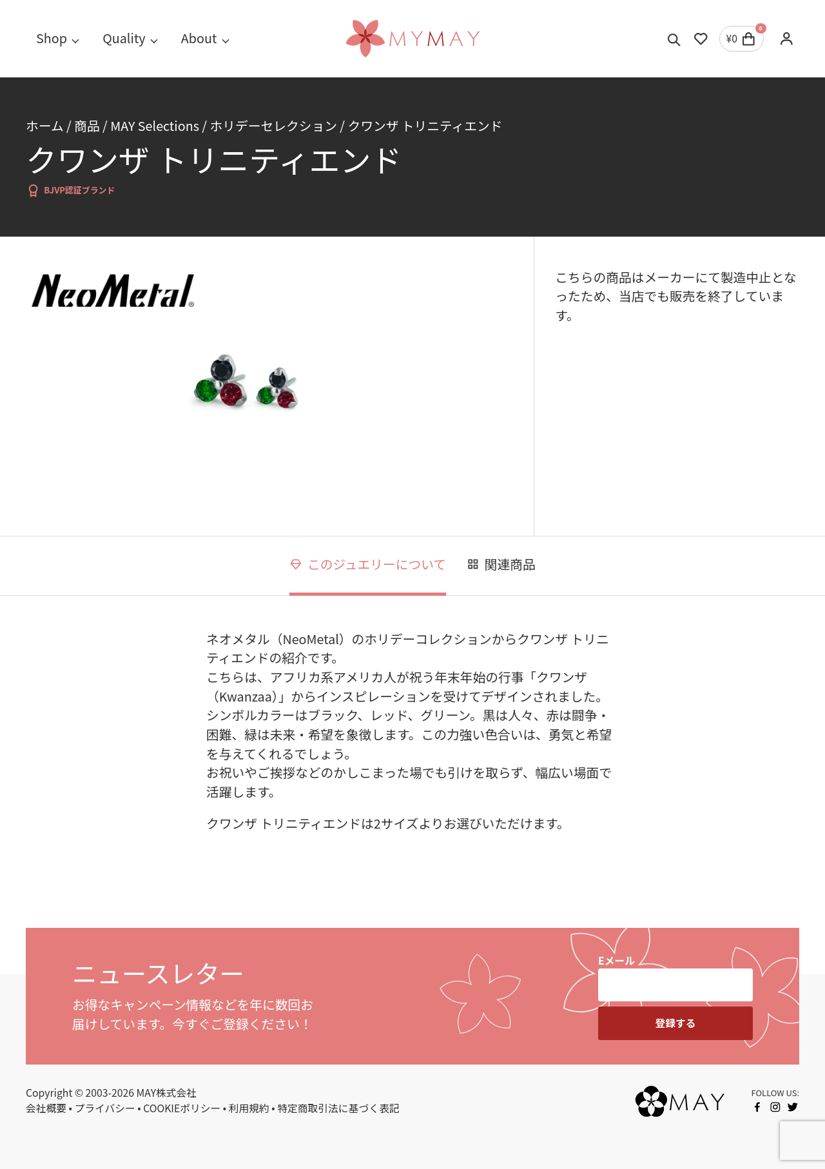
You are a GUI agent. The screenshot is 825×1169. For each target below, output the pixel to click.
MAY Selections (154, 125)
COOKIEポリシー (181, 1108)
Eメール (616, 960)
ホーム (45, 125)
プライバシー (105, 1108)
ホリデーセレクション (273, 125)
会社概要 (46, 1108)
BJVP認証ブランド (70, 190)
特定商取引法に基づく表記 (338, 1108)
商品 (86, 125)
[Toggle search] (674, 38)
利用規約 (249, 1108)
